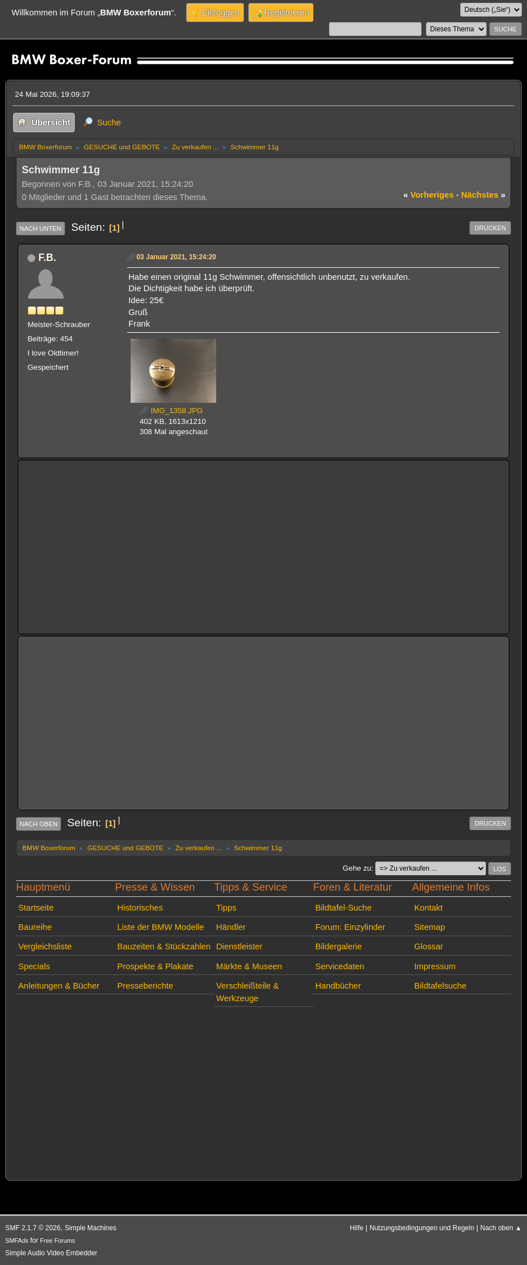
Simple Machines (90, 1228)
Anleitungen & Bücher (58, 985)
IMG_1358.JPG (171, 410)
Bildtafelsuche (440, 985)
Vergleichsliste (45, 946)
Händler (231, 927)
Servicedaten (339, 966)
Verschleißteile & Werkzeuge (247, 992)
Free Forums (57, 1240)
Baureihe (35, 927)
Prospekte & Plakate (155, 966)
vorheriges (428, 194)
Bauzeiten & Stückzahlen (164, 946)
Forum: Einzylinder (350, 927)
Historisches (140, 907)
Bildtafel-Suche (343, 907)
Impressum (435, 966)
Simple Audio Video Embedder (51, 1253)
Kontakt (428, 907)
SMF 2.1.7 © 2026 (32, 1228)
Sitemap (429, 927)
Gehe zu (357, 868)
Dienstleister (239, 946)
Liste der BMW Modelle (160, 927)
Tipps (226, 907)
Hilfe (356, 1228)
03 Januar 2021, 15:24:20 (176, 257)
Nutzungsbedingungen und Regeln (422, 1228)
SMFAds (17, 1240)
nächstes (483, 194)
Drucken (490, 228)
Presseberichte (145, 985)
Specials (34, 966)
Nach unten (40, 228)
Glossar (428, 946)
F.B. (47, 257)
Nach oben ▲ (501, 1228)
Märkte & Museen (249, 966)
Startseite (36, 907)
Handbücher (338, 985)
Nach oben (38, 824)
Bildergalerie (338, 946)
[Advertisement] (263, 547)
